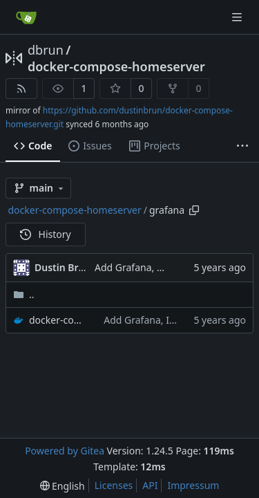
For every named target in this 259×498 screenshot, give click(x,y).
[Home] (26, 17)
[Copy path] (194, 210)
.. (24, 294)
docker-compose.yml (59, 319)
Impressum (193, 485)
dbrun (46, 50)
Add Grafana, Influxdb (145, 267)
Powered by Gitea (64, 450)
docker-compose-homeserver (116, 66)
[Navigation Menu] (238, 17)
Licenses (114, 485)
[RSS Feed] (21, 88)
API (149, 485)
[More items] (242, 146)
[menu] (62, 485)
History (45, 234)
